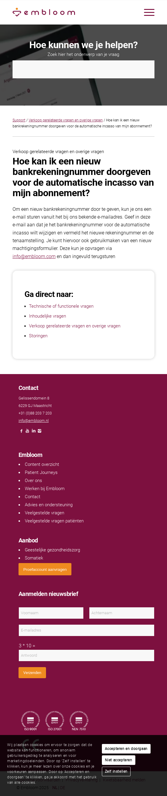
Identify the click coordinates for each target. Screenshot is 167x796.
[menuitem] (146, 12)
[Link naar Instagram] (39, 432)
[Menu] (146, 12)
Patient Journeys (41, 472)
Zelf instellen (116, 771)
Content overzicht (42, 464)
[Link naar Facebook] (21, 432)
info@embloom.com (34, 256)
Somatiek (34, 558)
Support (19, 120)
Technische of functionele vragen (61, 306)
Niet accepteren (118, 760)
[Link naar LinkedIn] (33, 432)
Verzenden (32, 672)
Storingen (38, 335)
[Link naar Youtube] (27, 432)
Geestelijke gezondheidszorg (52, 550)
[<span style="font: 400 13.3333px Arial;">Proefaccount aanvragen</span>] (45, 569)
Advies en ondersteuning (49, 504)
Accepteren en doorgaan (126, 749)
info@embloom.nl (34, 420)
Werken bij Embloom (45, 488)
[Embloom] (69, 12)
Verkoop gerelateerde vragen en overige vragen (66, 120)
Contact (32, 496)
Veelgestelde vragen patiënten (54, 521)
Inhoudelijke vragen (47, 316)
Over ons (33, 480)
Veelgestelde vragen (44, 513)
